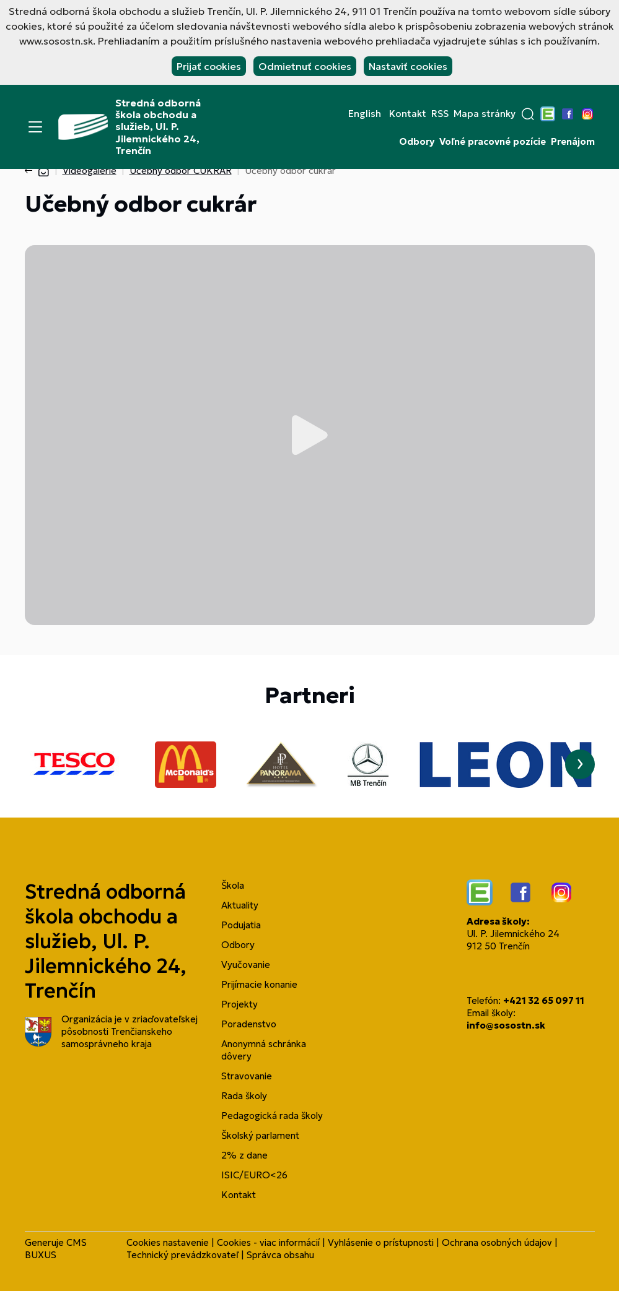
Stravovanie (246, 1076)
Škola (232, 885)
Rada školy (244, 1096)
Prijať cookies (209, 66)
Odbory (416, 141)
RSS (440, 113)
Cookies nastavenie (167, 1242)
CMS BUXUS (56, 1249)
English (364, 113)
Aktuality (239, 905)
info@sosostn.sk (506, 1025)
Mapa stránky (485, 113)
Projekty (239, 1004)
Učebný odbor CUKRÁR (181, 170)
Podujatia (241, 925)
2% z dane (244, 1155)
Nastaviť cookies (408, 66)
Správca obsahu (280, 1255)
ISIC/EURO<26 (254, 1175)
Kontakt (407, 113)
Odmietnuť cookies (304, 66)
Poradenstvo (248, 1024)
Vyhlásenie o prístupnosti (381, 1242)
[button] (528, 113)
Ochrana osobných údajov (497, 1242)
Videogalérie (89, 170)
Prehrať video (310, 435)
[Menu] (35, 127)
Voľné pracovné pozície (492, 141)
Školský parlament (260, 1135)
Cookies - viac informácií (268, 1242)
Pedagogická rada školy (272, 1115)
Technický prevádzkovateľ (182, 1255)
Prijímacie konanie (259, 984)
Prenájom (573, 141)
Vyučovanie (245, 964)
